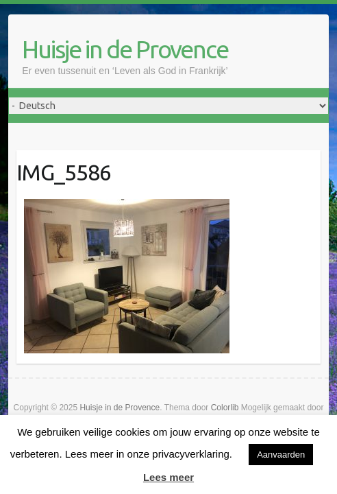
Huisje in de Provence (125, 49)
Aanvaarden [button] (281, 454)
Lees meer (168, 477)
